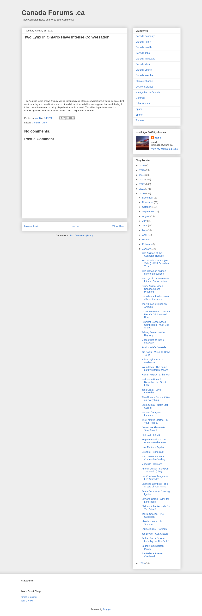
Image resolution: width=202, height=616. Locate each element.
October (146, 207)
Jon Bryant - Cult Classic (155, 533)
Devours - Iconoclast (152, 452)
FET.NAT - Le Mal (151, 435)
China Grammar (29, 597)
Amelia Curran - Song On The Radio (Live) (155, 470)
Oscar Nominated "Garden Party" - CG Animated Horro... (156, 314)
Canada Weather (145, 75)
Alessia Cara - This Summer (152, 523)
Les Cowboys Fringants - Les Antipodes (155, 478)
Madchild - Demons (152, 464)
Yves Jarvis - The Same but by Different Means (155, 368)
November (148, 202)
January (146, 249)
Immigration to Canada (148, 92)
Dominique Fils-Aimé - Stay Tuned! (153, 429)
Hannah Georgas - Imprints (151, 414)
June (145, 225)
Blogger (107, 609)
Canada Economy (145, 36)
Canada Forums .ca (53, 12)
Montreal (140, 97)
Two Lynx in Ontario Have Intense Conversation (155, 280)
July (144, 221)
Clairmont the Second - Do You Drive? (156, 508)
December (148, 197)
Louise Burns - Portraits (154, 529)
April (145, 235)
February (147, 244)
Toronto (140, 120)
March (146, 239)
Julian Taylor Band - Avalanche (152, 361)
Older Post (118, 226)
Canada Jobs (143, 53)
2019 (142, 563)
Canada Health (144, 47)
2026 (142, 165)
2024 (142, 175)
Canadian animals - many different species (155, 298)
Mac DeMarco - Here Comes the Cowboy (153, 458)
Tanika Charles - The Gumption (153, 515)
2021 (142, 188)
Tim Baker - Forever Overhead (152, 555)
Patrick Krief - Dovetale (154, 347)
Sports (139, 114)
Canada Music (143, 64)
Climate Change (144, 81)
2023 (142, 179)
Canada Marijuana (145, 58)
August (146, 216)
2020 (142, 193)
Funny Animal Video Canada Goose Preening (152, 289)
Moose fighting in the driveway (153, 341)
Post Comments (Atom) (81, 235)
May (144, 230)
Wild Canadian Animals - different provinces (155, 272)
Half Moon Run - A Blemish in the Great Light (154, 382)
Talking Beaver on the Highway (153, 334)
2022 (142, 184)
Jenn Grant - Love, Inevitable (151, 391)
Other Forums (143, 103)
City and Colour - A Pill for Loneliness (155, 500)
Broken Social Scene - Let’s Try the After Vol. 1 (155, 540)
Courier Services (144, 86)
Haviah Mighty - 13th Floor (156, 374)
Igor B (158, 137)
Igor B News (27, 600)
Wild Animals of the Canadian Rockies (153, 254)
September (148, 211)
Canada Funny (39, 122)
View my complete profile (164, 149)
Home (75, 226)
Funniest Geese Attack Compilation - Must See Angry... (155, 325)
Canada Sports (144, 69)
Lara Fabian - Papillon (153, 447)
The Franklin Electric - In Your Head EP (155, 421)
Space (139, 109)
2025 (142, 170)
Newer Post (31, 226)
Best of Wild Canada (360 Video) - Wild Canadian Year (155, 263)
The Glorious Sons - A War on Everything (156, 399)
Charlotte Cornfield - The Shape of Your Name (155, 485)
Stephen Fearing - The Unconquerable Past (154, 441)
